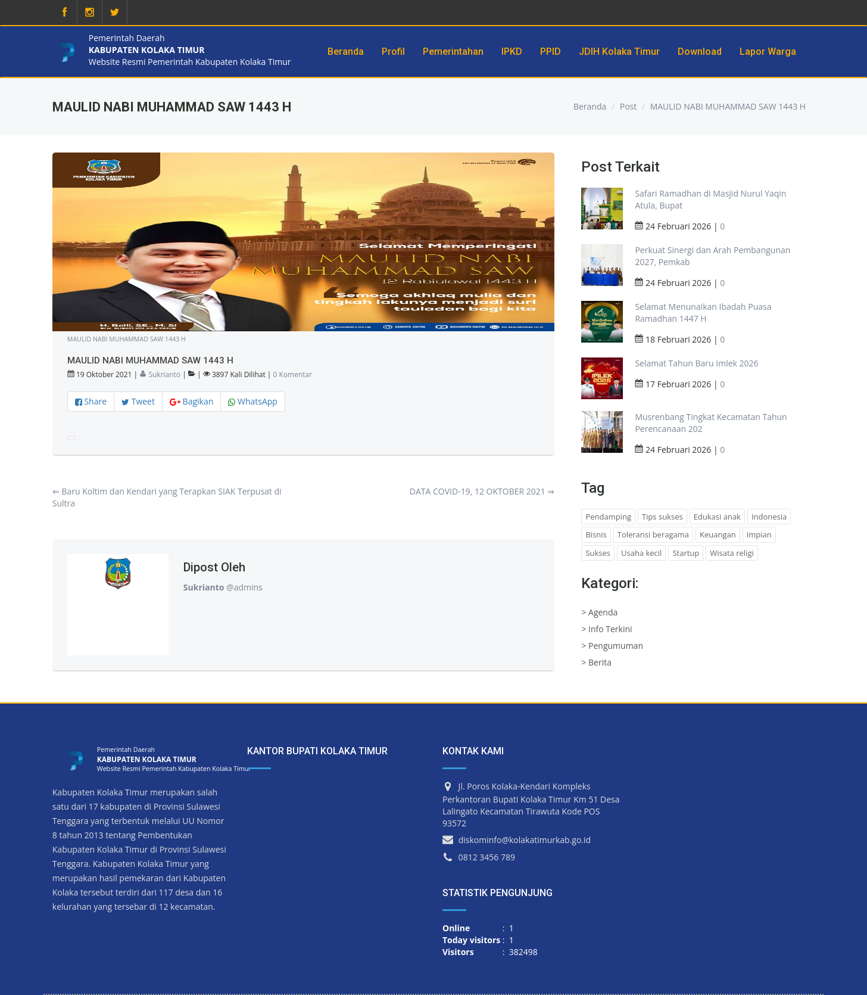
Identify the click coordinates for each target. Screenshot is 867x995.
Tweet (138, 401)
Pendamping (608, 516)
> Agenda (599, 612)
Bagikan (191, 401)
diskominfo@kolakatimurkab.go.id (525, 839)
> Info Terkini (606, 629)
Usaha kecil (641, 553)
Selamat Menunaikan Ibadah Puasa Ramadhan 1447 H (703, 312)
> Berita (596, 662)
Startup (685, 553)
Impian (759, 534)
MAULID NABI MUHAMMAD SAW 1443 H (728, 106)
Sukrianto (159, 374)
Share (91, 401)
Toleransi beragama (653, 534)
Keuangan (718, 534)
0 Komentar (293, 374)
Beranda (589, 106)
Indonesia (769, 516)
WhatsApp (252, 401)
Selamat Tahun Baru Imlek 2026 (696, 363)
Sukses (597, 553)
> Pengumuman (612, 645)
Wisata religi (731, 553)
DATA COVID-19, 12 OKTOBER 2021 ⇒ (482, 491)
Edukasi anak (717, 516)
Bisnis (595, 534)
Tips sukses (662, 516)
